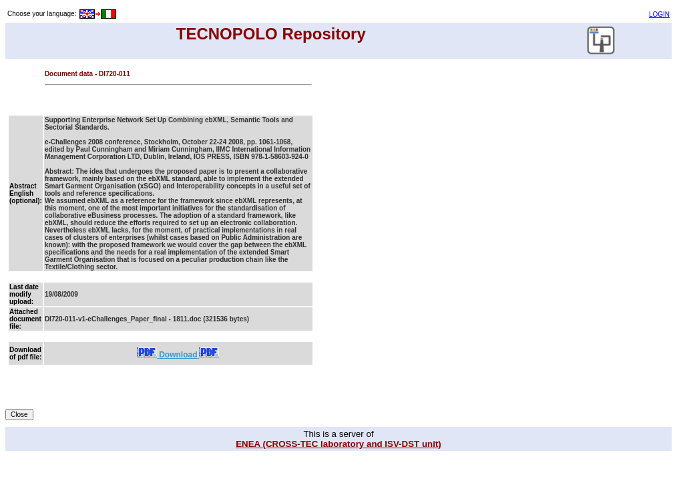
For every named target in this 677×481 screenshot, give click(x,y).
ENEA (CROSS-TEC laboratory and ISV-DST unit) (338, 444)
